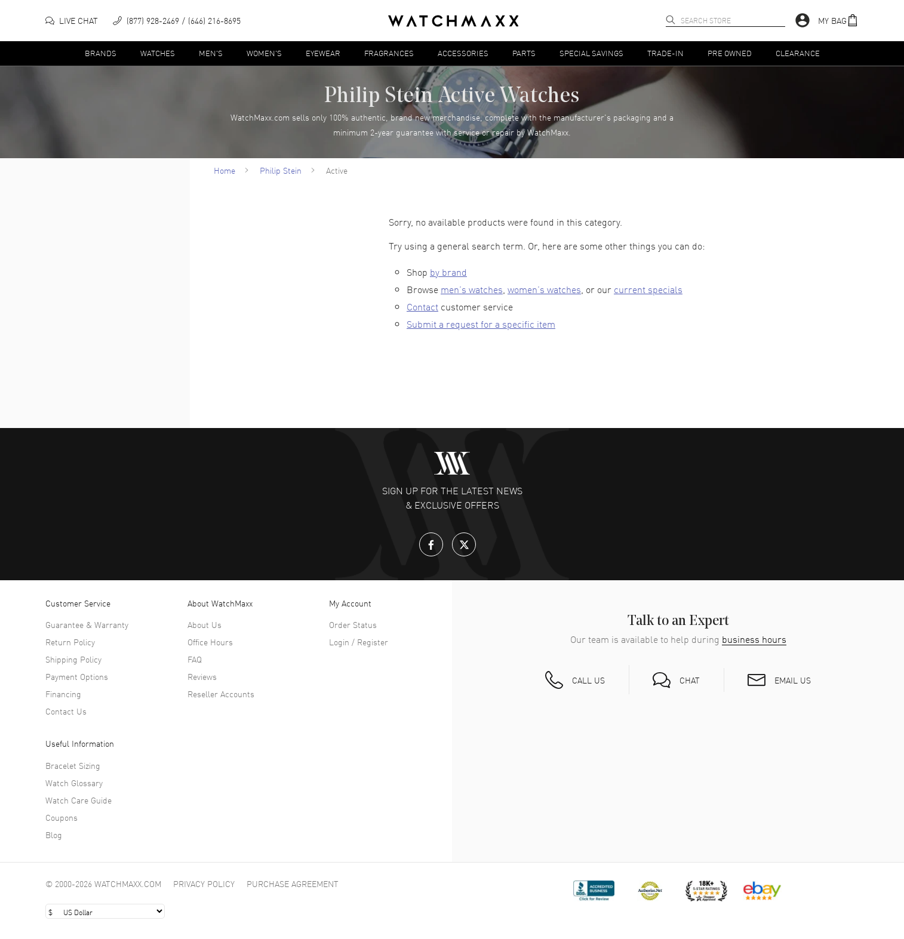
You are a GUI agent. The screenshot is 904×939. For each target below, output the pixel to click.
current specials (648, 289)
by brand (448, 271)
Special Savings (591, 53)
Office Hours (210, 641)
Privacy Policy (204, 883)
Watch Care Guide (78, 799)
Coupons (61, 817)
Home (224, 170)
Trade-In (665, 53)
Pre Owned (730, 53)
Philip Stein (281, 170)
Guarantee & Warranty (86, 624)
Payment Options (76, 676)
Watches (157, 53)
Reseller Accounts (220, 693)
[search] (670, 19)
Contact (422, 306)
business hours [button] (754, 639)
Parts (524, 53)
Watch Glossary (74, 782)
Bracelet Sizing (72, 765)
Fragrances (389, 53)
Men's (211, 53)
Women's (264, 53)
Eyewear (323, 53)
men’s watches (472, 289)
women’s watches (544, 289)
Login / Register (358, 641)
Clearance (798, 53)
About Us (204, 624)
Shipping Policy (73, 659)
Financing (63, 693)
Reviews (202, 676)
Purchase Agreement (293, 883)
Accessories (463, 53)
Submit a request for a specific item (481, 323)
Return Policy (70, 641)
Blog (53, 834)
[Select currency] (105, 911)
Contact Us (66, 711)
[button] (838, 20)
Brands (100, 53)
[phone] (177, 20)
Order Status (353, 624)
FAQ (194, 659)
